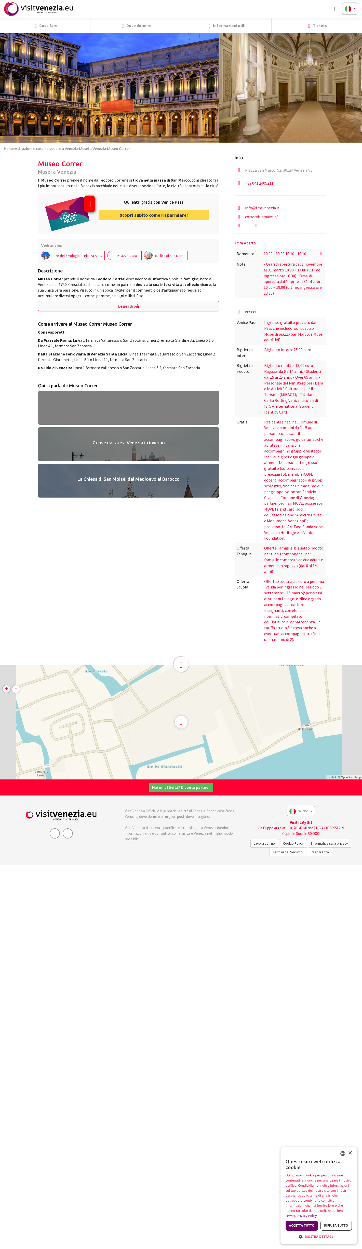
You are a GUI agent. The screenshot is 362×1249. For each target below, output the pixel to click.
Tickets (316, 25)
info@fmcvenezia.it (262, 207)
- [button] (16, 689)
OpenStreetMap (351, 777)
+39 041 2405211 (259, 183)
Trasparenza (319, 852)
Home (9, 149)
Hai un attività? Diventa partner (181, 787)
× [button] (350, 1153)
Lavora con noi (265, 843)
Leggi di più (128, 306)
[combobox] (342, 1153)
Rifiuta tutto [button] (336, 1225)
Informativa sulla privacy (329, 843)
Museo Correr (118, 149)
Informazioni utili (226, 25)
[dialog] (318, 1195)
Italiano (300, 811)
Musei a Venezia (92, 149)
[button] (356, 25)
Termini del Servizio (288, 852)
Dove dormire (135, 25)
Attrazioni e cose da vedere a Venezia (46, 149)
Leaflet (331, 777)
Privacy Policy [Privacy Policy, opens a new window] (307, 1216)
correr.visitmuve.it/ (261, 216)
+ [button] (6, 689)
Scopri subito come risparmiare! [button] (154, 215)
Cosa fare (45, 25)
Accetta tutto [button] (301, 1225)
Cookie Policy (293, 843)
